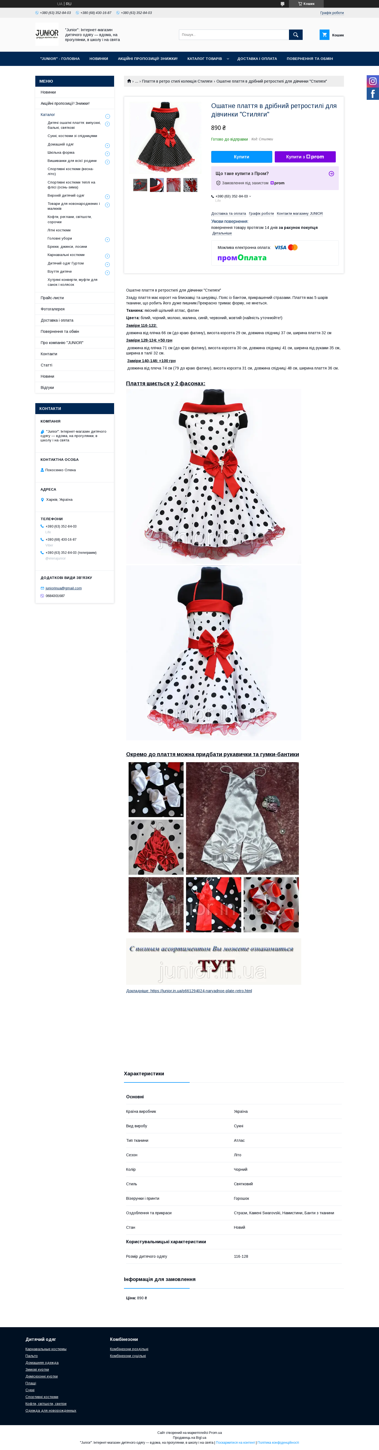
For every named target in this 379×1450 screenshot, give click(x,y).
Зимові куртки (37, 1369)
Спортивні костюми (41, 1397)
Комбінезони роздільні (129, 1349)
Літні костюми (59, 230)
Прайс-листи (52, 298)
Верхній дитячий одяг (66, 195)
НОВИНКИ (98, 59)
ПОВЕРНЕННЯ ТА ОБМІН (310, 59)
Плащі (30, 1383)
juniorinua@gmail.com (64, 588)
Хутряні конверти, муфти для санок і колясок (72, 282)
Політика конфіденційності (278, 1443)
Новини (47, 376)
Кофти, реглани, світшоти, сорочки (70, 219)
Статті (46, 365)
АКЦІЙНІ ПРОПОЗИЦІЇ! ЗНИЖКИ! (148, 59)
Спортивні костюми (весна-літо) (71, 171)
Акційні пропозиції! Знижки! (65, 103)
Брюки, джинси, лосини (67, 246)
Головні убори (60, 238)
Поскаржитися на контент (235, 1443)
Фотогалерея (53, 309)
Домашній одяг (61, 144)
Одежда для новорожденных (50, 1410)
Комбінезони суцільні (128, 1356)
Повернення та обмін (60, 331)
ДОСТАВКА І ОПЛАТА (257, 59)
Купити (241, 157)
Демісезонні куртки (41, 1376)
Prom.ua (215, 1433)
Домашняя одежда (42, 1363)
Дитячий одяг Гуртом (66, 263)
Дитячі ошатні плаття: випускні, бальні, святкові (74, 125)
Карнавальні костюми (66, 255)
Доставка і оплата (57, 320)
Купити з (305, 157)
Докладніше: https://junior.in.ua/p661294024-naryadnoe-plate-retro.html (189, 991)
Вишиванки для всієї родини (72, 161)
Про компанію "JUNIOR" (62, 342)
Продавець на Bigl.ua (189, 1438)
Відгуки (47, 387)
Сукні (29, 1390)
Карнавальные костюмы (45, 1349)
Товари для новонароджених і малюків (74, 206)
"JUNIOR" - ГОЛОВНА (60, 59)
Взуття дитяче (60, 271)
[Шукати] (296, 35)
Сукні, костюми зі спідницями (72, 136)
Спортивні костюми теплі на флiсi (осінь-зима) (71, 184)
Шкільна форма (61, 152)
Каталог (48, 114)
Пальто (31, 1356)
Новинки (48, 92)
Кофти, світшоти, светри (45, 1404)
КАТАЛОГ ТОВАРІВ (204, 59)
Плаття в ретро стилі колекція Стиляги (177, 81)
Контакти (49, 354)
